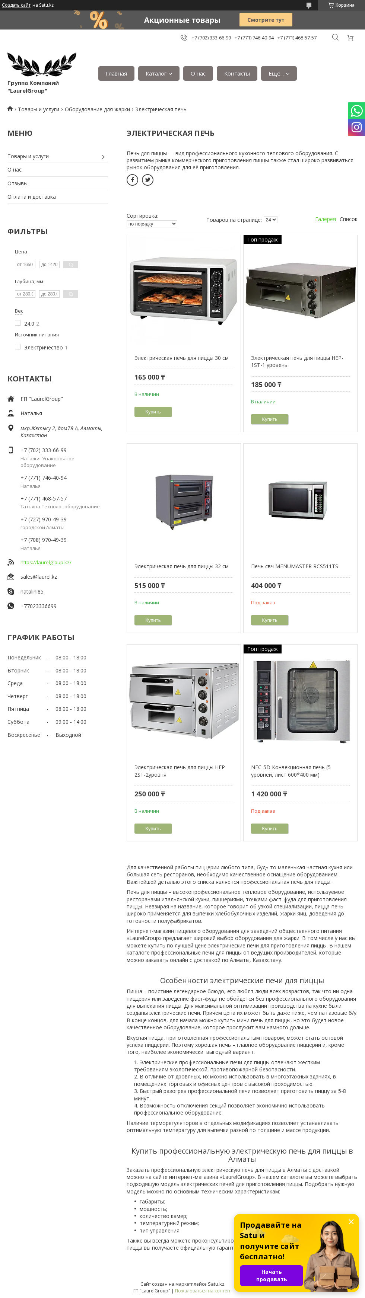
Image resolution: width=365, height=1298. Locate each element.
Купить (153, 412)
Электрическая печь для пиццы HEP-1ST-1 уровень (297, 361)
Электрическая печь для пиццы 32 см (181, 566)
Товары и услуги (38, 109)
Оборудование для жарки (97, 109)
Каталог (156, 73)
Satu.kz (216, 1284)
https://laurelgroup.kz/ (46, 562)
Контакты (237, 73)
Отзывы (17, 183)
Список (349, 219)
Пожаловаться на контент (203, 1291)
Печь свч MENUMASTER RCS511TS (294, 566)
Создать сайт (16, 5)
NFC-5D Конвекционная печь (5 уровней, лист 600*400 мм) (291, 771)
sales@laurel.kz (38, 576)
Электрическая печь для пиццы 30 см (181, 357)
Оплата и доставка (31, 196)
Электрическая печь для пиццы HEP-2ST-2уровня (180, 771)
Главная (116, 73)
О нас (198, 73)
